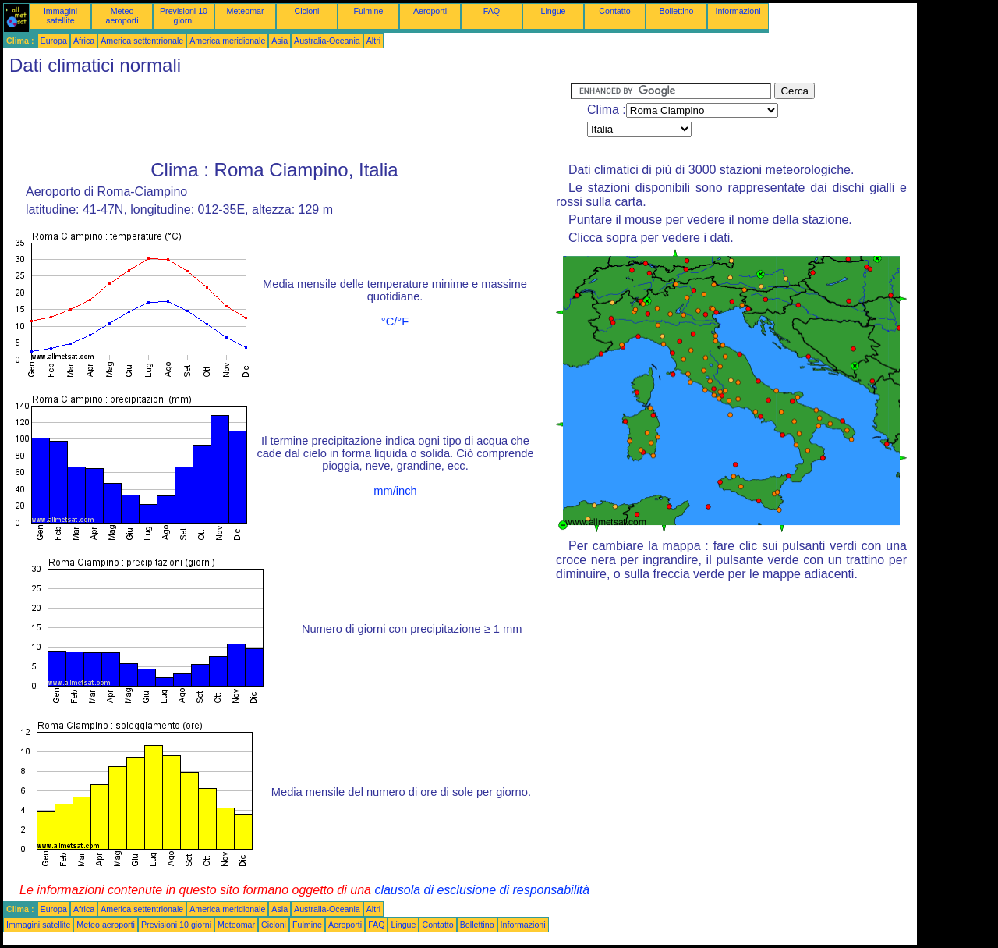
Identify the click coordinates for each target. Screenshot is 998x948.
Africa (83, 40)
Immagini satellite (60, 15)
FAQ (491, 11)
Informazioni (737, 11)
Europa (54, 40)
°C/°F (395, 321)
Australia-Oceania (327, 40)
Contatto (614, 11)
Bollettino (677, 11)
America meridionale (227, 40)
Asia (279, 40)
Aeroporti (430, 11)
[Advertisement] (287, 118)
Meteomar (245, 11)
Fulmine (369, 11)
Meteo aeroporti (121, 15)
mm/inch (394, 491)
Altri (373, 40)
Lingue (553, 11)
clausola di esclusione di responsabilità (481, 890)
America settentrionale (142, 40)
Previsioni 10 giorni (183, 15)
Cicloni (307, 11)
